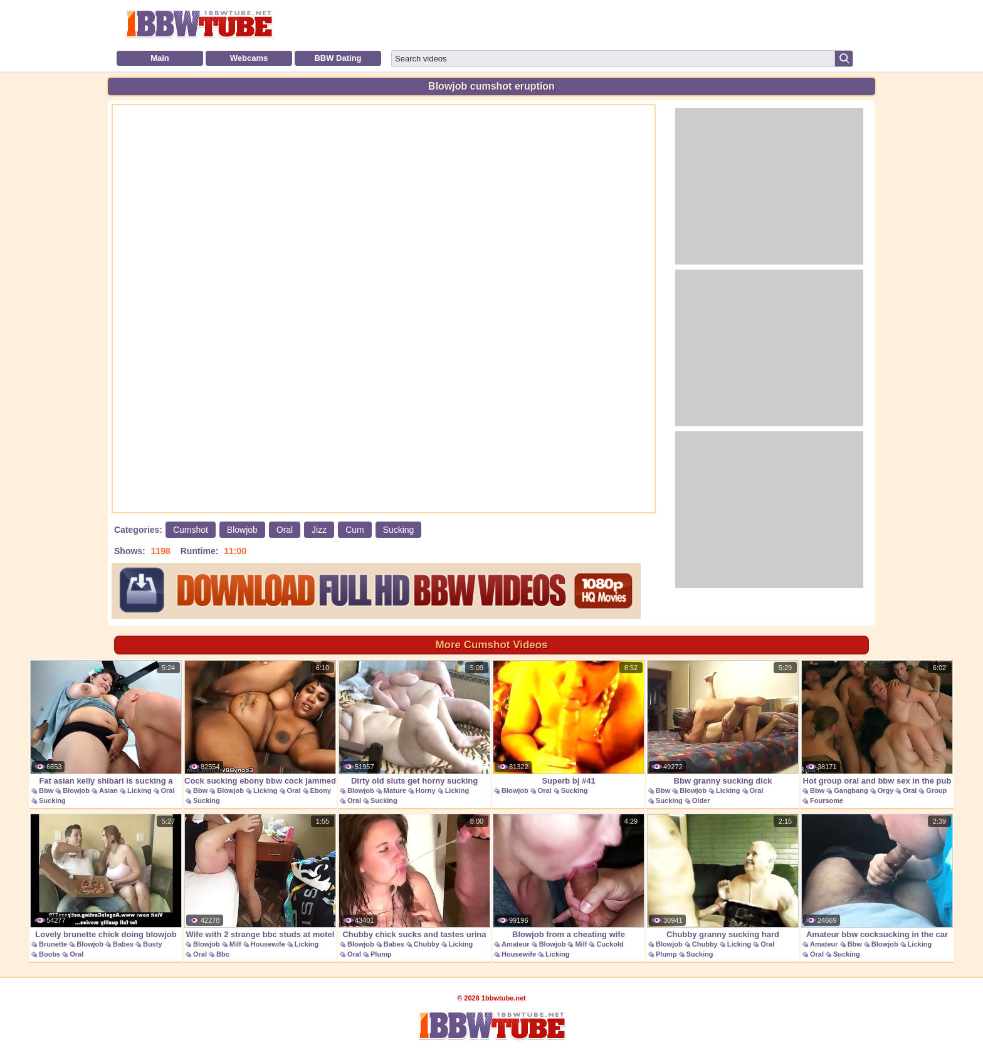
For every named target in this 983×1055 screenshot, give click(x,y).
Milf (235, 944)
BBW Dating (337, 58)
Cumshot (190, 530)
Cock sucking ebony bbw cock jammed (260, 722)
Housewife (268, 944)
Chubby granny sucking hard (723, 876)
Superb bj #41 (568, 722)
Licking (139, 790)
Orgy (886, 790)
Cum (354, 530)
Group (936, 790)
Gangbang (851, 790)
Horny (426, 790)
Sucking (398, 530)
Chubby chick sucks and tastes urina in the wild (414, 883)
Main (159, 58)
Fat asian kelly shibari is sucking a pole (106, 729)
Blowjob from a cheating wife (568, 876)
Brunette (53, 944)
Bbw (46, 790)
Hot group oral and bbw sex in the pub (877, 722)
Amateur (516, 944)
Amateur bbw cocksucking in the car (877, 876)
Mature (395, 790)
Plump (381, 954)
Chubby (426, 944)
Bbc (222, 954)
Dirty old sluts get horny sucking (414, 722)
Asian (108, 790)
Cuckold (609, 944)
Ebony (321, 790)
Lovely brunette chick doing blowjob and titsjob (106, 883)
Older (701, 800)
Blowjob (242, 530)
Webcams (249, 58)
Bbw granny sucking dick (723, 722)
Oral (284, 530)
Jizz (319, 530)
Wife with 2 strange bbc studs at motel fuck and (260, 883)
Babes (123, 944)
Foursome (826, 800)
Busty (152, 944)
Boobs (49, 954)
